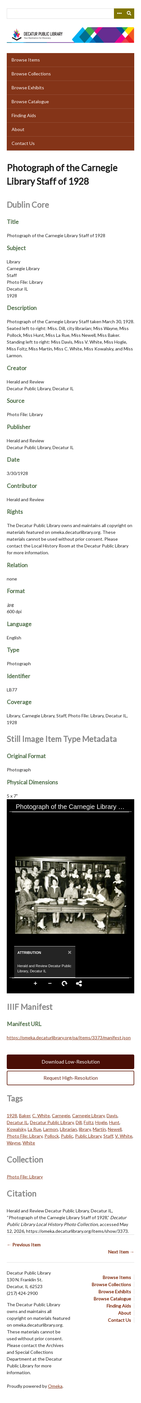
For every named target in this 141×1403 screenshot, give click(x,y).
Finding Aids (24, 115)
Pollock (51, 1136)
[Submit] (129, 13)
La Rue (34, 1129)
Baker (24, 1115)
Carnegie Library (88, 1115)
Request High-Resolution (70, 1078)
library (85, 1129)
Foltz (88, 1122)
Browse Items (26, 59)
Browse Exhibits (28, 87)
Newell (115, 1129)
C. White (41, 1115)
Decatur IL (17, 1122)
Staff (108, 1136)
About (18, 129)
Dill (79, 1122)
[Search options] (119, 13)
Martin (99, 1129)
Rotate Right (65, 984)
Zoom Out (50, 984)
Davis (112, 1115)
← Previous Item (24, 1244)
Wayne (14, 1142)
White (29, 1142)
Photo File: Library (24, 1136)
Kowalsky (16, 1129)
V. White (123, 1136)
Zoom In (36, 984)
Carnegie (61, 1115)
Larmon (50, 1129)
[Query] (70, 13)
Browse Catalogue (30, 101)
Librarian (68, 1129)
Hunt (114, 1122)
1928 (12, 1115)
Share (79, 984)
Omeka (55, 1386)
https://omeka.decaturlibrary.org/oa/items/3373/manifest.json (69, 1037)
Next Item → (121, 1251)
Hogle (101, 1122)
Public (67, 1136)
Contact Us (23, 143)
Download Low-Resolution (71, 1062)
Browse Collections (31, 73)
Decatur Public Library (52, 1122)
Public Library (88, 1136)
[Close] (69, 952)
